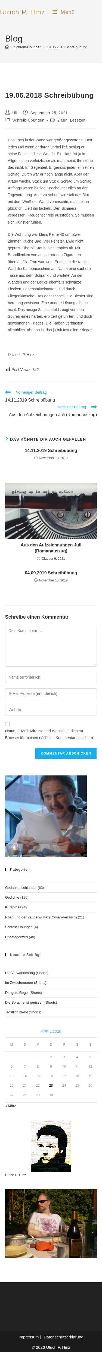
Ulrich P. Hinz (22, 12)
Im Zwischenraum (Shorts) (26, 983)
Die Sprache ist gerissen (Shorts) (31, 1002)
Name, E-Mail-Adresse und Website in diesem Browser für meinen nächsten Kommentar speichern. (49, 734)
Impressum (28, 1337)
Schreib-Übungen (28, 120)
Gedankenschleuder (21, 888)
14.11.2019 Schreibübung (51, 450)
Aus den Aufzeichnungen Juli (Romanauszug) (51, 548)
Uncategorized (16, 937)
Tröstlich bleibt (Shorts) (23, 1012)
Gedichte (12, 897)
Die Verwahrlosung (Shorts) (26, 973)
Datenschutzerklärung (64, 1337)
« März (10, 1106)
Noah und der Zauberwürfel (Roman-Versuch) (41, 917)
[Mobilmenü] (63, 12)
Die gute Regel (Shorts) (23, 993)
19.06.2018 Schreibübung (67, 47)
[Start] (7, 47)
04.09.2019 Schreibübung (51, 573)
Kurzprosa (13, 907)
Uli (14, 113)
